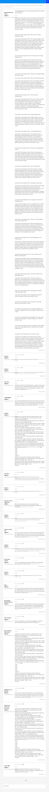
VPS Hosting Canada (34, 564)
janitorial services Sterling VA (32, 447)
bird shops (29, 389)
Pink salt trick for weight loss (27, 507)
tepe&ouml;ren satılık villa (33, 536)
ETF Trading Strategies (29, 23)
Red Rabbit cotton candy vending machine (27, 373)
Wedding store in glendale (36, 697)
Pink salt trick (42, 479)
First (23, 780)
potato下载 (30, 771)
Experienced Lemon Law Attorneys (34, 739)
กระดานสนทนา (7, 5)
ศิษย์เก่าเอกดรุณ (15, 5)
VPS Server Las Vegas (34, 551)
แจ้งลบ (16, 15)
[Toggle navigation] (47, 1)
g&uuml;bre (30, 592)
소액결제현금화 (40, 405)
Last (26, 780)
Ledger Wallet (18, 576)
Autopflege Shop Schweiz (20, 521)
